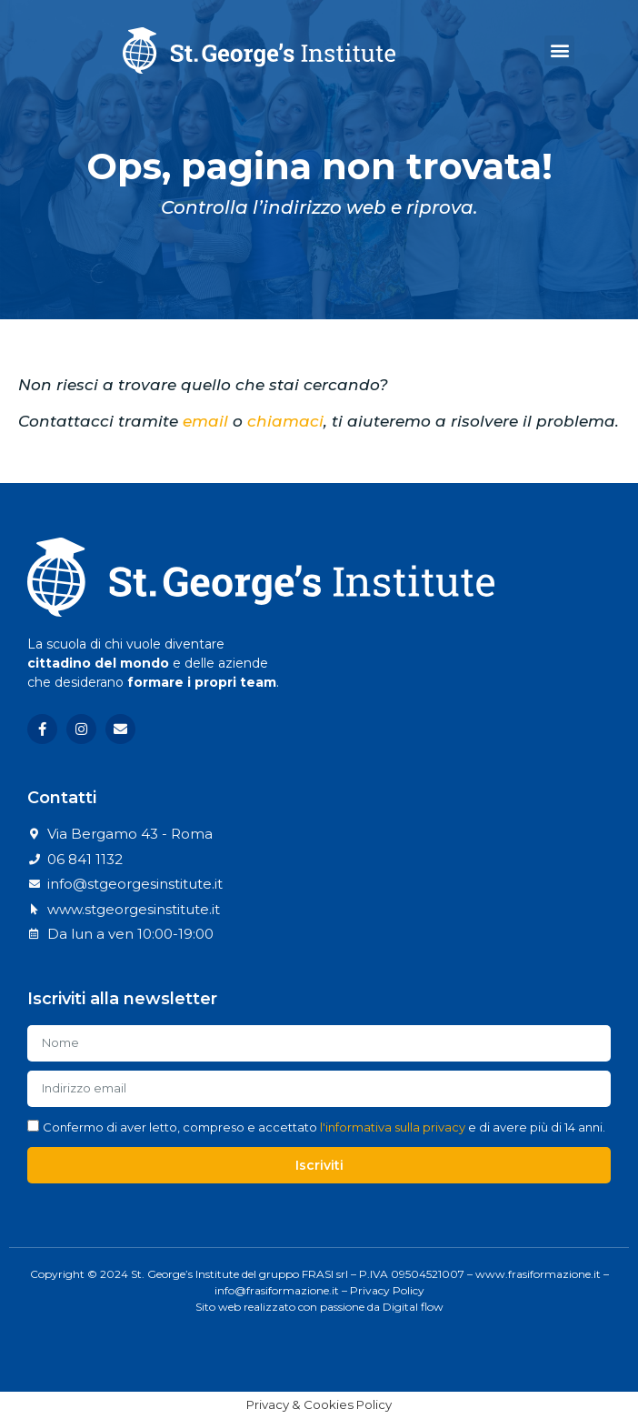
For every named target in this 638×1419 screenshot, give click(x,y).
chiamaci (285, 421)
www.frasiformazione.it (538, 1274)
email (205, 421)
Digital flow (413, 1306)
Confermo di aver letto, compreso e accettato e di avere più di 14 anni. (324, 1127)
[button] (559, 50)
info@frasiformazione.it (276, 1290)
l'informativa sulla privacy (392, 1127)
